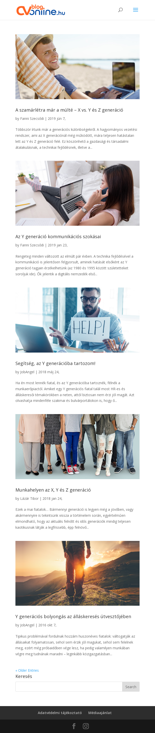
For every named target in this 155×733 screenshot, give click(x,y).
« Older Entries (27, 670)
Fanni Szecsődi (32, 118)
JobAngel (27, 371)
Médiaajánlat (100, 712)
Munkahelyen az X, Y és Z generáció (53, 490)
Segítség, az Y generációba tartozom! (55, 363)
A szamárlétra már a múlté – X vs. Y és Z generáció (69, 110)
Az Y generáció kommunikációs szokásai (58, 236)
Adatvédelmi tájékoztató (60, 712)
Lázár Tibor (29, 498)
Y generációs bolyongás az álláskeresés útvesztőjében (73, 616)
